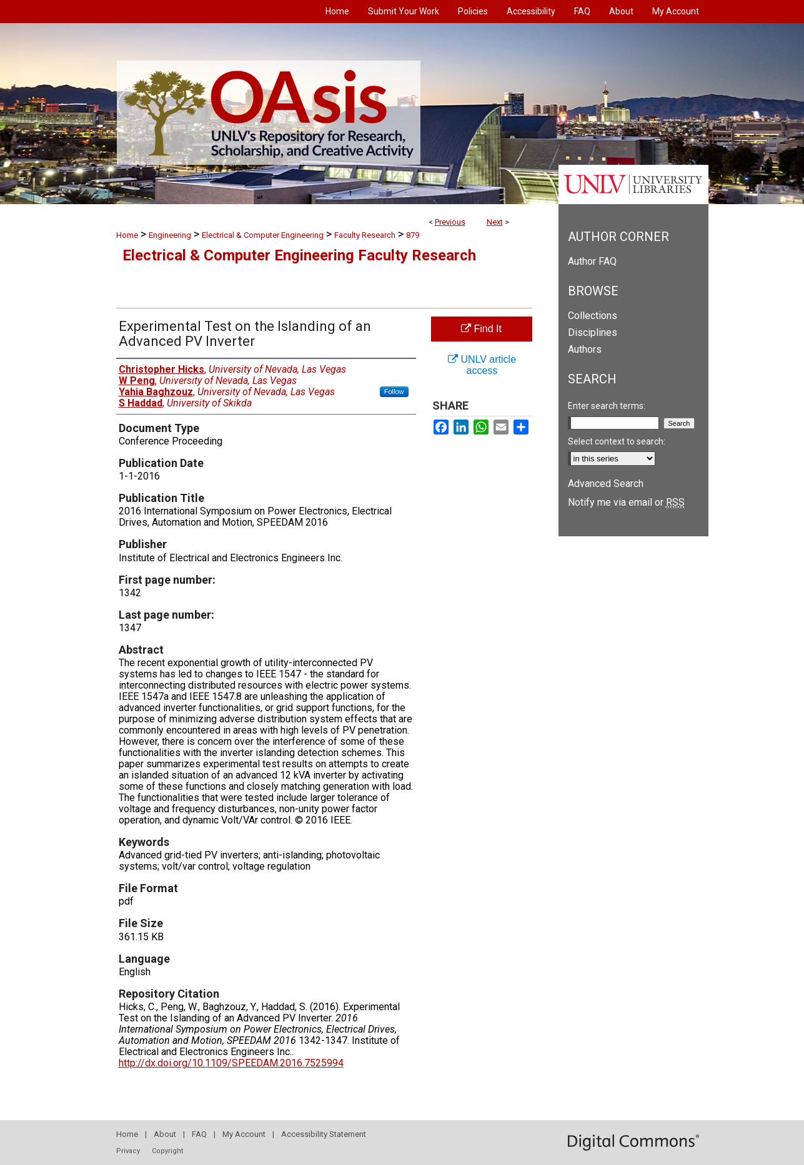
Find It (481, 328)
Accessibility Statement (323, 1134)
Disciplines (592, 332)
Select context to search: (616, 441)
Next (495, 222)
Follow (394, 391)
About (165, 1134)
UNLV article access (482, 365)
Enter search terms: (606, 406)
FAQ (199, 1134)
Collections (592, 316)
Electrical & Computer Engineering (263, 235)
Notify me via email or (626, 502)
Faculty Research (364, 235)
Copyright (167, 1151)
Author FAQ (592, 261)
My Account (244, 1134)
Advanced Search (605, 483)
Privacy (128, 1151)
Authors (585, 349)
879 (412, 235)
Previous (450, 222)
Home (127, 235)
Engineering (170, 235)
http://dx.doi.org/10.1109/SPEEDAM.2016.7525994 (231, 1063)
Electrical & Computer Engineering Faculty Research (299, 255)
